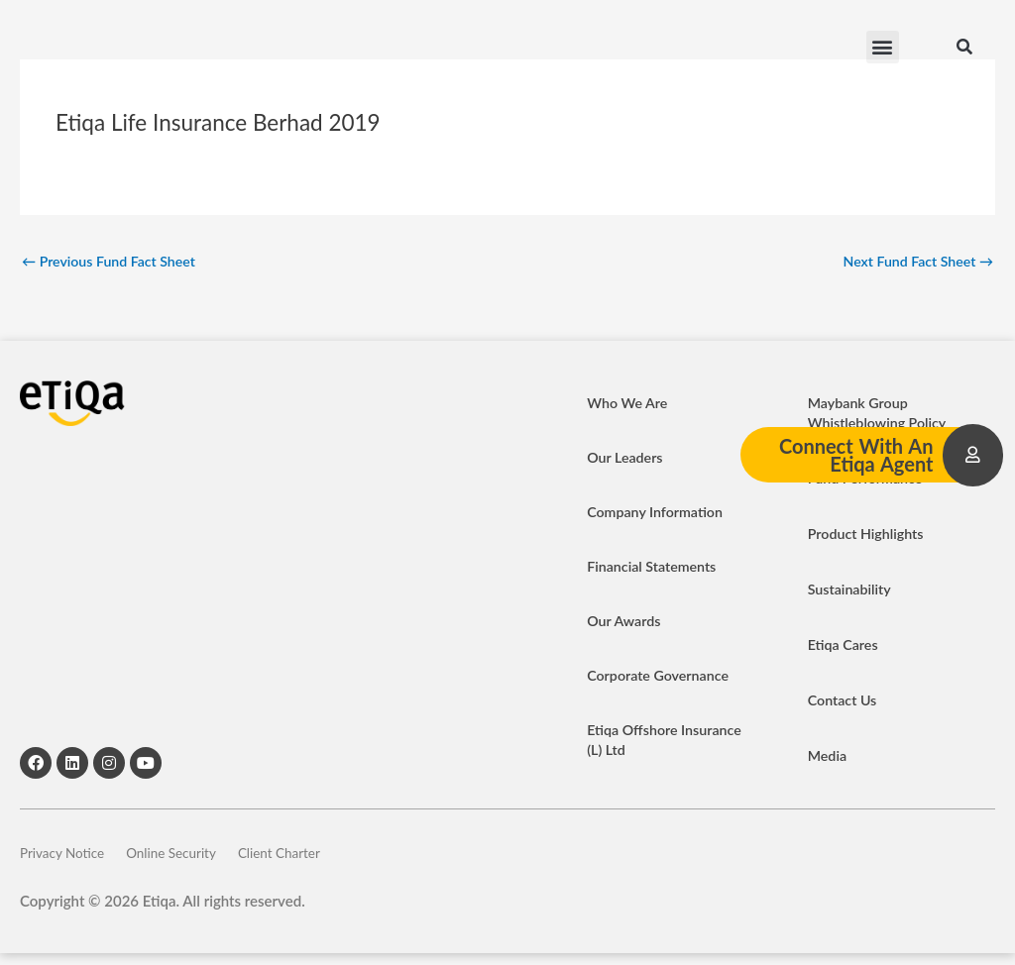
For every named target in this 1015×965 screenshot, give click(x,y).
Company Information (658, 514)
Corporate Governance (661, 678)
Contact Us (844, 702)
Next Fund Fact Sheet (913, 261)
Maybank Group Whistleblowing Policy (881, 415)
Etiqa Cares (845, 647)
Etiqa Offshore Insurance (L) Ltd (640, 742)
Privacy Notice (67, 860)
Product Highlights (869, 536)
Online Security (201, 860)
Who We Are (629, 405)
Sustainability (852, 591)
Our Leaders (627, 460)
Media (828, 758)
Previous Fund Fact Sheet (114, 261)
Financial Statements (655, 569)
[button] (882, 50)
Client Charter (333, 860)
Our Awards (625, 623)
